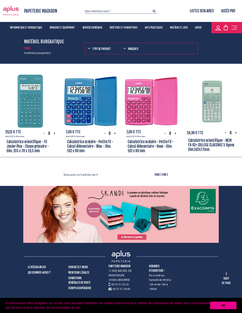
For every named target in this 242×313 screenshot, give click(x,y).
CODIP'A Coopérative (79, 288)
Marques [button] (133, 49)
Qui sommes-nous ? (39, 272)
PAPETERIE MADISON (40, 11)
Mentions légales (78, 272)
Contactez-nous (78, 267)
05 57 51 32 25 (120, 284)
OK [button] (223, 305)
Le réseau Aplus (37, 267)
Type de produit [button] (101, 49)
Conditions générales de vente (79, 280)
